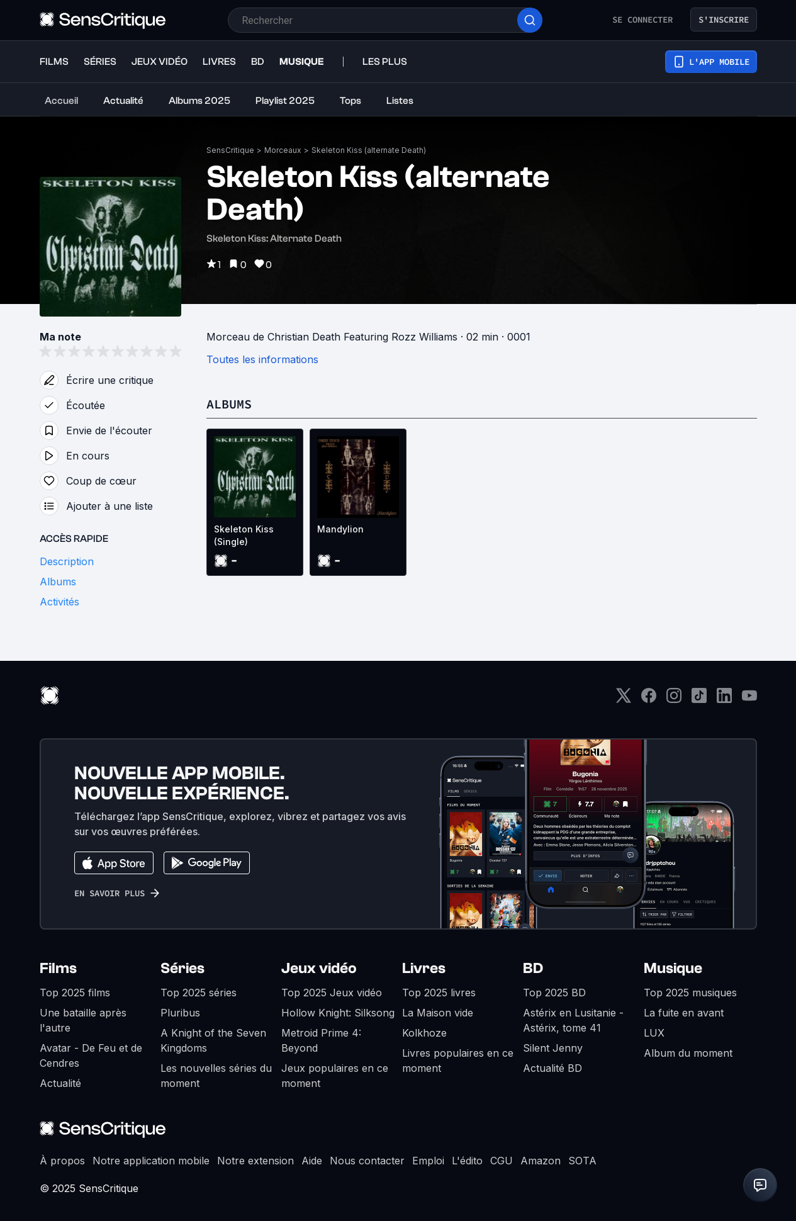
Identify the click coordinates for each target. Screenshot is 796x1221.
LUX (654, 1033)
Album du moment (688, 1053)
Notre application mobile (151, 1160)
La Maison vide (437, 1012)
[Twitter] (623, 699)
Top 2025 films (75, 992)
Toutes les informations (262, 359)
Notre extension (255, 1160)
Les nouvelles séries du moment (216, 1075)
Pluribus (180, 1012)
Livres (424, 968)
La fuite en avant (684, 1012)
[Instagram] (673, 699)
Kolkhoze (424, 1033)
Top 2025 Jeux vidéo (331, 992)
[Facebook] (648, 699)
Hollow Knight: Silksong (338, 1012)
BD (533, 968)
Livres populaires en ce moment (457, 1060)
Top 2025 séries (198, 992)
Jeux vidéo (319, 968)
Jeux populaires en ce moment (334, 1075)
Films (58, 968)
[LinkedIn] (724, 699)
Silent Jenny (553, 1048)
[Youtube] (749, 699)
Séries (182, 968)
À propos (62, 1160)
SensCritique (230, 150)
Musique (673, 968)
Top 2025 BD (554, 992)
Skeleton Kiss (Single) (244, 535)
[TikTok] (699, 699)
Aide (311, 1160)
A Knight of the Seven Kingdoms (213, 1040)
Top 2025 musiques (690, 992)
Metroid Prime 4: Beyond (321, 1040)
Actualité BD (552, 1068)
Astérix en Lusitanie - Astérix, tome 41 (573, 1020)
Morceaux (282, 150)
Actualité (60, 1083)
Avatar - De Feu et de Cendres (91, 1055)
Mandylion (340, 529)
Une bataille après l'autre (83, 1020)
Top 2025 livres (439, 992)
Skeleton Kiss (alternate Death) (368, 150)
